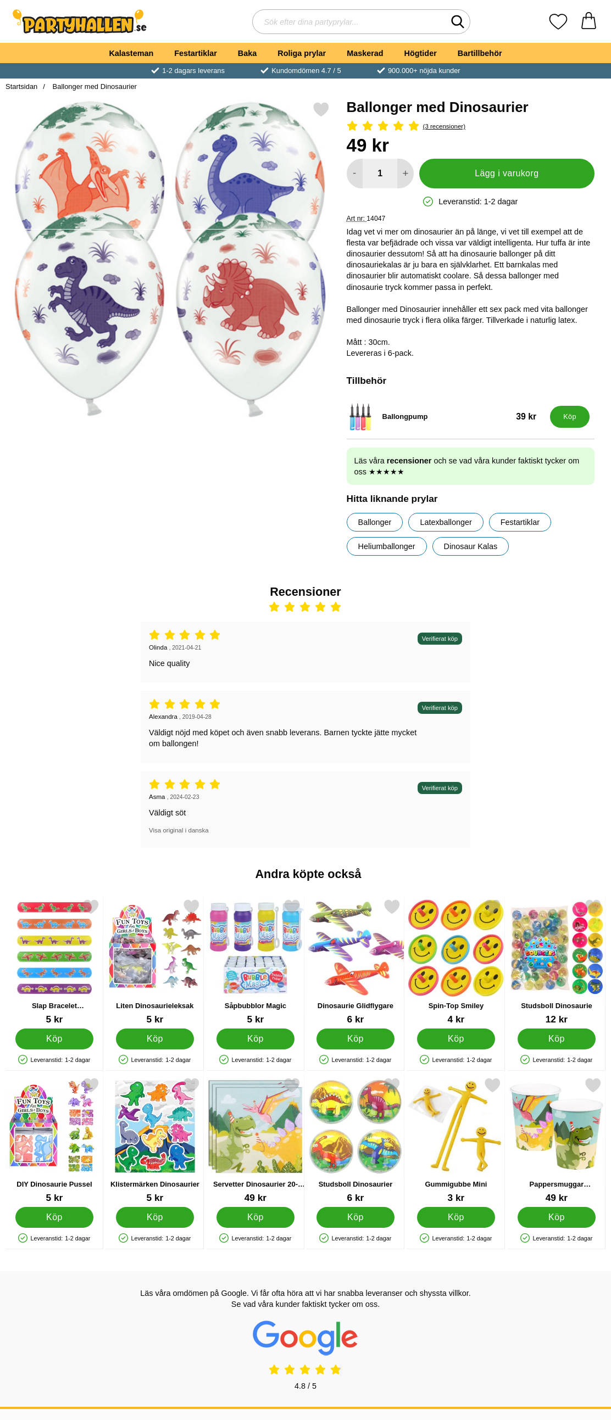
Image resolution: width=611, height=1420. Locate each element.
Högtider (420, 53)
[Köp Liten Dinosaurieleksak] (155, 1038)
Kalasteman (131, 53)
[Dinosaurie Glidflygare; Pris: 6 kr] (355, 961)
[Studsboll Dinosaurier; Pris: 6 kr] (355, 1140)
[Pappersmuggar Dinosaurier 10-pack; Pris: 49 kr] (557, 1140)
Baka (247, 53)
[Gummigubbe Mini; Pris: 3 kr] (456, 1140)
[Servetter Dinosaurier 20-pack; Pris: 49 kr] (255, 1140)
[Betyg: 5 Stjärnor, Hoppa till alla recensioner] (471, 126)
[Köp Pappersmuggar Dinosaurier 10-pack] (557, 1217)
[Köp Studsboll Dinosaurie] (557, 1038)
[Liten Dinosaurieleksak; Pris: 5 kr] (155, 961)
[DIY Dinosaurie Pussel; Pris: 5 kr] (54, 1140)
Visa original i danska (179, 830)
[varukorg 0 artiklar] (588, 21)
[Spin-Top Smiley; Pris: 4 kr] (456, 961)
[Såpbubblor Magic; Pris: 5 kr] (255, 961)
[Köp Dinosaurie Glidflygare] (355, 1038)
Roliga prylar (301, 53)
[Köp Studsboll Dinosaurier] (355, 1217)
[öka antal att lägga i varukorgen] (405, 173)
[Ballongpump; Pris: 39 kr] (446, 417)
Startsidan (21, 86)
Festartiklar (195, 53)
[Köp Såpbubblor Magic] (255, 1038)
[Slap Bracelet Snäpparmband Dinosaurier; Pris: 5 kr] (54, 961)
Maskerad (365, 53)
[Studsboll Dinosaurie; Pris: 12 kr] (557, 961)
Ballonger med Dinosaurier (94, 86)
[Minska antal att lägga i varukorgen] (355, 173)
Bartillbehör (480, 53)
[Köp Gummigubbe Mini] (456, 1217)
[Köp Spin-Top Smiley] (456, 1038)
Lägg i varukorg (506, 173)
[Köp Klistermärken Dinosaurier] (155, 1217)
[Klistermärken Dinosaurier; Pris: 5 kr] (155, 1140)
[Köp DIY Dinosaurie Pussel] (54, 1217)
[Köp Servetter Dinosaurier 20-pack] (255, 1217)
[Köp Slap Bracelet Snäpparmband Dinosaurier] (54, 1038)
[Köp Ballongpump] (570, 417)
